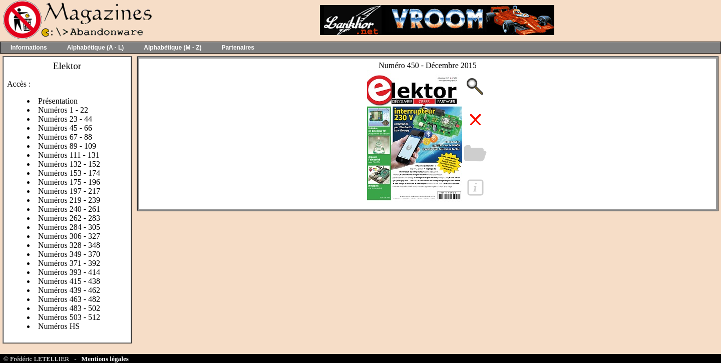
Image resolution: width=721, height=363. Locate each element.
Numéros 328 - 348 (69, 245)
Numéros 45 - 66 (65, 128)
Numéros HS (59, 326)
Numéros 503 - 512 (69, 317)
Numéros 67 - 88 (65, 137)
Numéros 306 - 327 (69, 236)
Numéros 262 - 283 (69, 218)
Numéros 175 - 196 (69, 182)
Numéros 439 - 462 (69, 290)
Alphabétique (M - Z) (172, 47)
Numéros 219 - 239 (69, 200)
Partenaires (238, 47)
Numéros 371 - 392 (69, 263)
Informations (29, 47)
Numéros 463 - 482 (69, 299)
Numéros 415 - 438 (69, 281)
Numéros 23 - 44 (65, 119)
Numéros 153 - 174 (69, 173)
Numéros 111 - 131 (69, 155)
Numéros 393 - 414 (69, 272)
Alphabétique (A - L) (95, 47)
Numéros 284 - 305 (69, 227)
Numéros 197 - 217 (69, 191)
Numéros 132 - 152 (69, 164)
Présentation (58, 101)
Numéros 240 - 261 (69, 209)
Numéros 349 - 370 (69, 254)
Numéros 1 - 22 (63, 110)
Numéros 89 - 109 (67, 146)
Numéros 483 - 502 (69, 308)
